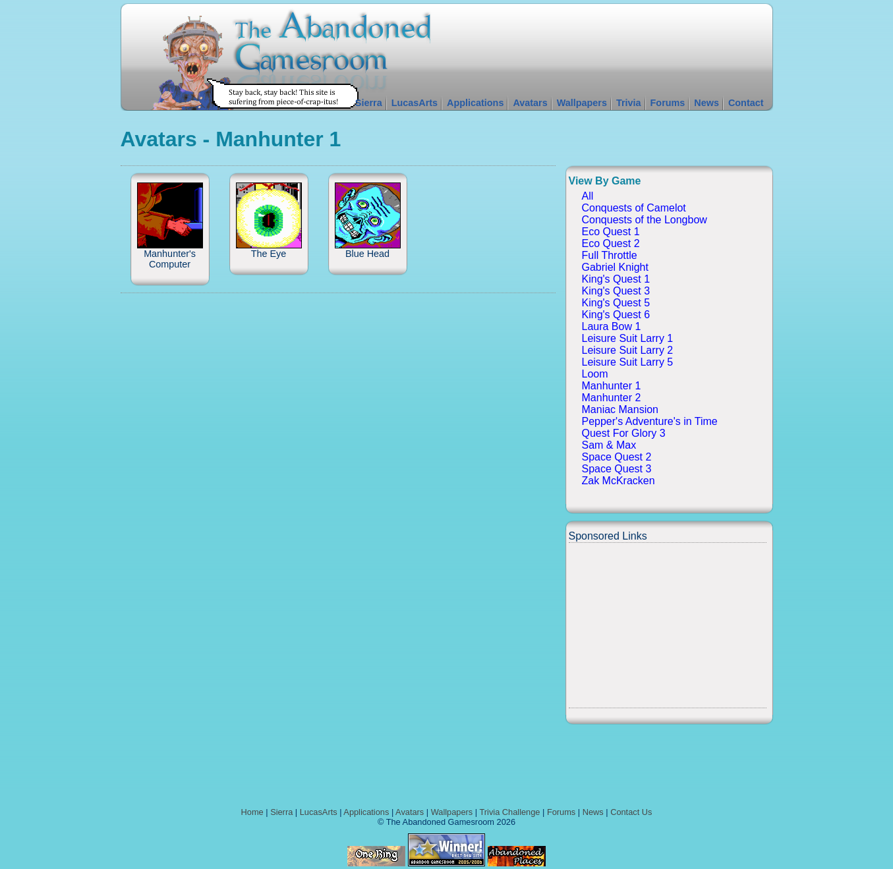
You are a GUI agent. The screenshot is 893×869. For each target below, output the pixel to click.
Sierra (368, 103)
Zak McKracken (618, 480)
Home (252, 812)
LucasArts (414, 103)
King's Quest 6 (616, 314)
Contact (746, 103)
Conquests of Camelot (634, 207)
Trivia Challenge (509, 812)
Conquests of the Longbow (644, 219)
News (706, 103)
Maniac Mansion (620, 409)
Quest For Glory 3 (624, 433)
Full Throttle (609, 255)
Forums (667, 103)
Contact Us (631, 812)
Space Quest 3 (617, 468)
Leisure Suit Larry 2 (628, 350)
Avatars (530, 103)
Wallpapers (582, 103)
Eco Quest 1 (611, 231)
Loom (595, 373)
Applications (475, 103)
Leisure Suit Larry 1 (628, 338)
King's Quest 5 (616, 302)
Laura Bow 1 (611, 326)
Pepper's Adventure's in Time (650, 421)
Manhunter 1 (611, 385)
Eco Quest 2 (611, 243)
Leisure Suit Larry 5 (628, 362)
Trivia (628, 103)
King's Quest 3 (616, 290)
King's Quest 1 (616, 279)
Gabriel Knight (615, 267)
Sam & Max (609, 445)
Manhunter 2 (611, 397)
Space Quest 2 (617, 457)
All (588, 196)
